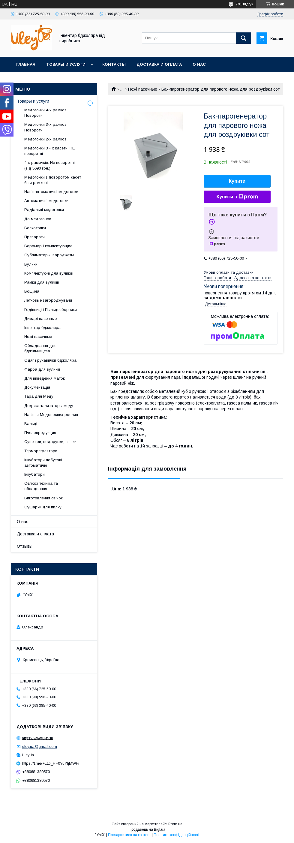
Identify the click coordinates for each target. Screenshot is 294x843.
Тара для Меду (38, 396)
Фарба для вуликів (42, 369)
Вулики (31, 264)
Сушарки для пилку (43, 507)
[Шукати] (243, 38)
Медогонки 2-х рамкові (46, 139)
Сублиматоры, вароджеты (49, 255)
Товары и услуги (66, 64)
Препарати (34, 237)
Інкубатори (34, 474)
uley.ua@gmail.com (39, 746)
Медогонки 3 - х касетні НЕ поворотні (49, 151)
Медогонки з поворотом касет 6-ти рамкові (52, 180)
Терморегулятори (40, 451)
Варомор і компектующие (48, 246)
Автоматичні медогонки (46, 200)
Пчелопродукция (40, 432)
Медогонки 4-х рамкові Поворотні (46, 113)
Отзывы (24, 546)
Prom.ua (175, 824)
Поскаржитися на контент (129, 835)
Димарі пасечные (40, 318)
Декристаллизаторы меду (48, 405)
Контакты (114, 64)
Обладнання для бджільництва (40, 348)
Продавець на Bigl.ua (147, 829)
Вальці (30, 423)
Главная (25, 64)
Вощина (31, 291)
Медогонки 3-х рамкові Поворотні (46, 127)
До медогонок (37, 219)
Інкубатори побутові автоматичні (43, 463)
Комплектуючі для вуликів (48, 273)
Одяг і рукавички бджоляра (50, 360)
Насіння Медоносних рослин (51, 414)
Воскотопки (35, 228)
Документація (37, 387)
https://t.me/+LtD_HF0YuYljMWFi (50, 763)
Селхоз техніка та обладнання (41, 486)
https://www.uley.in (37, 738)
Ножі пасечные (142, 89)
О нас (199, 64)
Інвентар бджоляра (42, 327)
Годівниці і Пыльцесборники (50, 309)
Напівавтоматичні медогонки (51, 191)
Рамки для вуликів (41, 282)
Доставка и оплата (159, 64)
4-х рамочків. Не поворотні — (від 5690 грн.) (52, 165)
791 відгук (244, 4)
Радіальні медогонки (44, 209)
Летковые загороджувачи (48, 300)
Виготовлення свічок (43, 498)
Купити (237, 181)
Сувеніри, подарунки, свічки (50, 441)
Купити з (237, 197)
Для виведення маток (44, 378)
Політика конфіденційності (176, 835)
